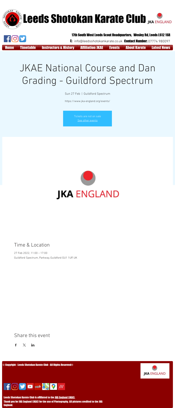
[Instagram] (15, 38)
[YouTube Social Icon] (30, 386)
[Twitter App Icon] (22, 38)
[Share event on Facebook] (15, 345)
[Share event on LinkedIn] (33, 345)
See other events (88, 120)
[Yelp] (37, 386)
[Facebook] (7, 38)
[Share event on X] (24, 345)
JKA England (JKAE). (65, 397)
